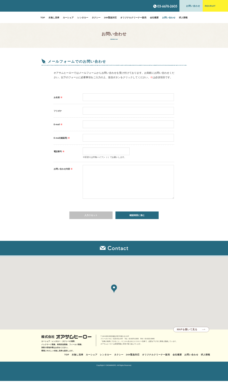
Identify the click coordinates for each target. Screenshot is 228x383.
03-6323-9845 (150, 341)
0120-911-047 (118, 341)
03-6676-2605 (134, 341)
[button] (114, 290)
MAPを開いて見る (187, 331)
